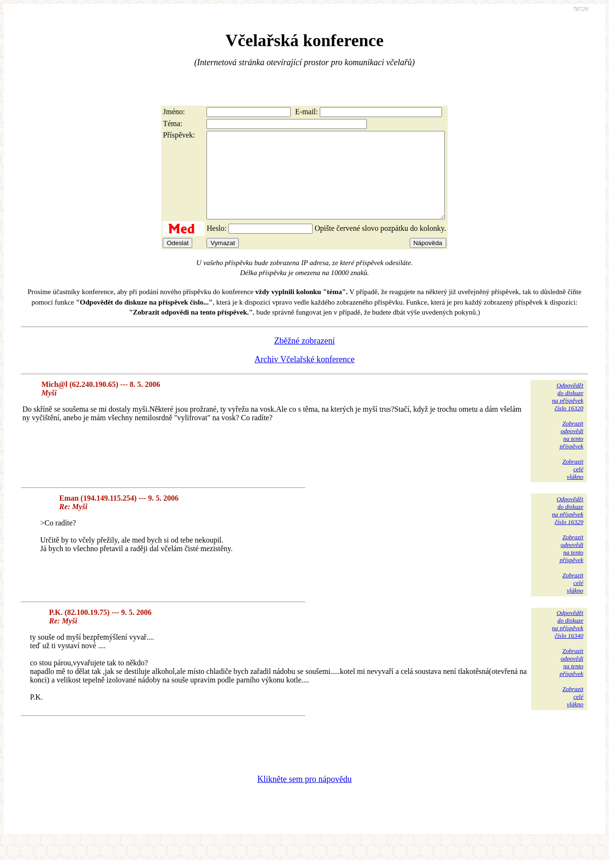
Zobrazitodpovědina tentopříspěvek (571, 452)
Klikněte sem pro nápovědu (304, 796)
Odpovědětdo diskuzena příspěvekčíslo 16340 (567, 641)
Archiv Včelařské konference (305, 376)
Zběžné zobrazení (304, 358)
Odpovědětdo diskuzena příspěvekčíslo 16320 (567, 414)
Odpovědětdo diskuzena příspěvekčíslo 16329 (567, 528)
